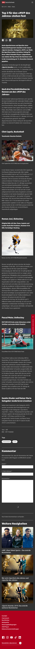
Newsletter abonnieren (11, 643)
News (13, 6)
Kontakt (4, 616)
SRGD (9, 6)
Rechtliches (5, 620)
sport (15, 441)
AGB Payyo (5, 627)
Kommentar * (6, 478)
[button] (32, 2)
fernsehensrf (6, 441)
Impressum (5, 618)
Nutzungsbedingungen (9, 624)
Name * (4, 464)
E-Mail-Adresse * (7, 471)
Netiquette (5, 622)
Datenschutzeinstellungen (10, 629)
